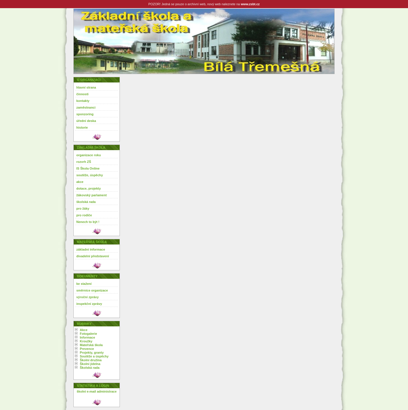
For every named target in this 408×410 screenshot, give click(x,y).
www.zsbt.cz (250, 4)
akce (79, 182)
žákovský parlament (91, 195)
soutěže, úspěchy (89, 175)
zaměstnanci (85, 107)
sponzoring (84, 114)
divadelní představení (92, 256)
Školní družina (91, 360)
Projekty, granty (92, 352)
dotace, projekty (88, 188)
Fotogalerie (88, 333)
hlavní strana (86, 87)
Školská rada (90, 367)
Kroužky (86, 341)
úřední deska (86, 121)
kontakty (82, 100)
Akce (83, 330)
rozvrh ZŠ (83, 161)
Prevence (87, 348)
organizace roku (88, 155)
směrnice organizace (92, 290)
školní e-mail (86, 391)
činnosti (82, 94)
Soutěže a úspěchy (94, 356)
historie (82, 127)
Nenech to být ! (87, 222)
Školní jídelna (90, 364)
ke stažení (84, 283)
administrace (107, 391)
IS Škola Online (88, 168)
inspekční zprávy (89, 303)
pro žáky (82, 208)
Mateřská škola (91, 345)
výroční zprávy (87, 297)
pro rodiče (84, 215)
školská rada (86, 202)
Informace (87, 337)
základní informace (90, 249)
